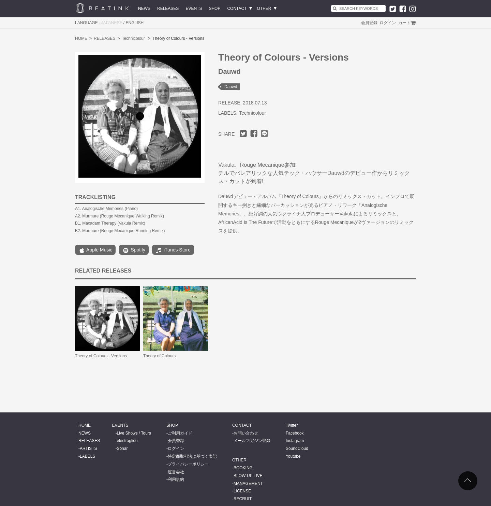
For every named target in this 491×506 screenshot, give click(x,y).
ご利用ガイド (180, 433)
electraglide (127, 440)
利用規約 (176, 479)
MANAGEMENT (248, 483)
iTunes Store (173, 250)
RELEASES (168, 8)
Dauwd (230, 86)
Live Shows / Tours (134, 433)
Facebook (295, 433)
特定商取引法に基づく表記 (192, 456)
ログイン (388, 22)
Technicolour (133, 38)
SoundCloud (297, 448)
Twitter (292, 425)
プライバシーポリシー (188, 464)
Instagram (295, 440)
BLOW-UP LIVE (248, 475)
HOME (81, 38)
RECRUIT (243, 498)
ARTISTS (88, 448)
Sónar (122, 448)
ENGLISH (135, 22)
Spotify (133, 250)
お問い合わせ (246, 433)
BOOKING (243, 468)
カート (404, 22)
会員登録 (369, 22)
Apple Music (95, 250)
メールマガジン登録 (252, 440)
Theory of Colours (159, 356)
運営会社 (176, 472)
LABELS (87, 456)
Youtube (293, 456)
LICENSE (242, 491)
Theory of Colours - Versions (101, 356)
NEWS (144, 8)
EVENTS (193, 8)
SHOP (214, 8)
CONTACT (237, 8)
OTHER (264, 8)
